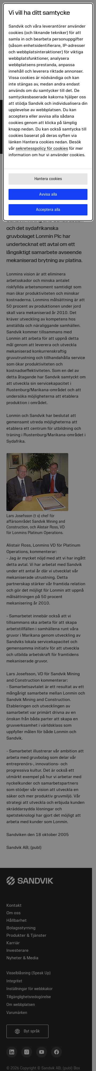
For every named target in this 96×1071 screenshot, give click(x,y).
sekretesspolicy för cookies (42, 148)
